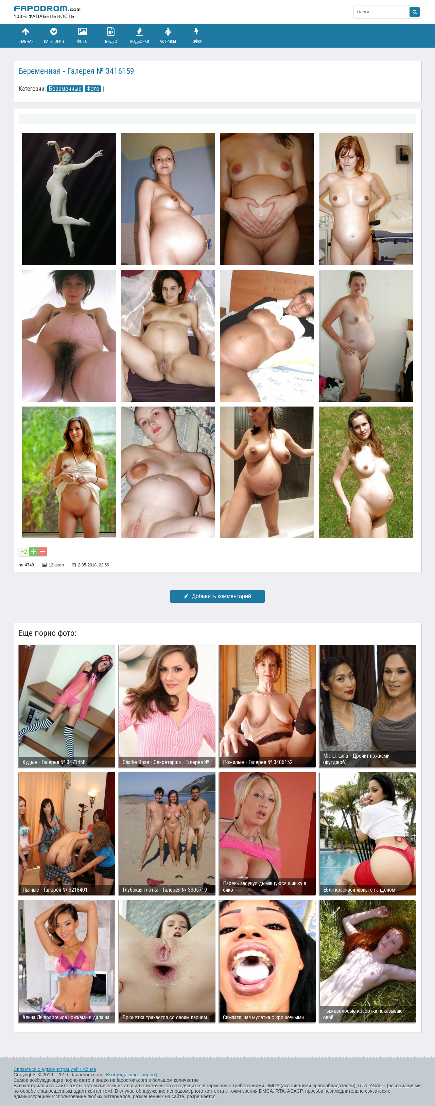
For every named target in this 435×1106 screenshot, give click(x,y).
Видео (111, 35)
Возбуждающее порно (130, 1074)
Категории (54, 35)
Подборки (140, 35)
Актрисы (168, 35)
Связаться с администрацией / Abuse (55, 1069)
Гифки (196, 35)
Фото (82, 35)
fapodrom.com (48, 12)
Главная (25, 35)
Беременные (65, 88)
